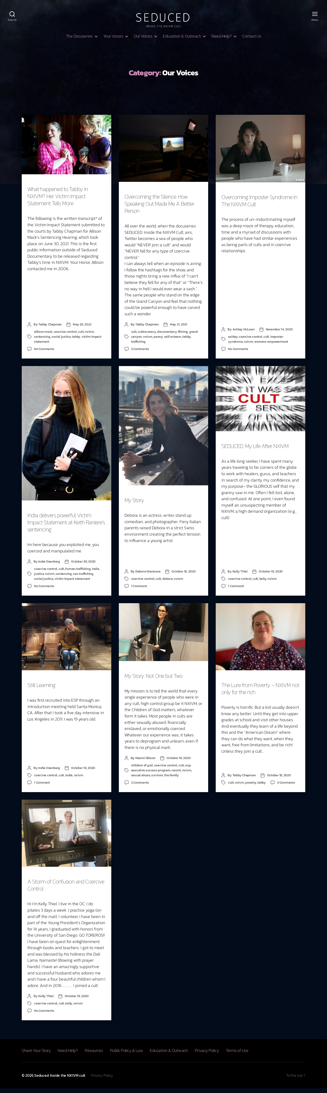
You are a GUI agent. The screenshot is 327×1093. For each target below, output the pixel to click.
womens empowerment (271, 346)
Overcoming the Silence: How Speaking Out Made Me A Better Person (159, 208)
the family (171, 779)
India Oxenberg (49, 566)
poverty (250, 787)
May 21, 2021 (178, 329)
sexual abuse (140, 779)
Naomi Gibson (145, 762)
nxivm (89, 336)
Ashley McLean (243, 334)
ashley (233, 341)
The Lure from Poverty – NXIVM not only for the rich (260, 693)
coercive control (65, 336)
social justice (61, 341)
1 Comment (139, 590)
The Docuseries (79, 40)
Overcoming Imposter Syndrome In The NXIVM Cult (259, 205)
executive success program (150, 775)
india (95, 573)
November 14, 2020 (279, 334)
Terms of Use (237, 1055)
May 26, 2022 (82, 329)
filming (183, 336)
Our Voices (143, 40)
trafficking (138, 346)
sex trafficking (83, 578)
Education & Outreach (182, 40)
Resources (94, 1055)
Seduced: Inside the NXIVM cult (59, 1080)
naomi (176, 775)
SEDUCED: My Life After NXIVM (254, 451)
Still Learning (41, 690)
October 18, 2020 (183, 576)
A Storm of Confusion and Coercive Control (65, 889)
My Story (134, 505)
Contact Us (251, 40)
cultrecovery (147, 336)
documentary (166, 336)
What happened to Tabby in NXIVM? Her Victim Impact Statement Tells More (57, 201)
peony (158, 341)
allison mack (43, 336)
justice (39, 578)
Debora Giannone (147, 576)
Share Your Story (36, 1055)
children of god (142, 770)
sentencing (42, 341)
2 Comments (140, 787)
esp (187, 770)
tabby (76, 341)
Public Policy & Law (126, 1055)
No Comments (44, 353)
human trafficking (77, 573)
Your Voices (113, 40)
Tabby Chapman (50, 329)
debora (167, 583)
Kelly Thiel (240, 576)
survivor (157, 779)
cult (80, 336)
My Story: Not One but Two (153, 680)
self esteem (172, 341)
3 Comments (140, 353)
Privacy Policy (207, 1055)
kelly (262, 583)
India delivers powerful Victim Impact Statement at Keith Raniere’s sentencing (66, 527)
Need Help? (221, 40)
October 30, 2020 (83, 566)
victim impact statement (72, 583)
